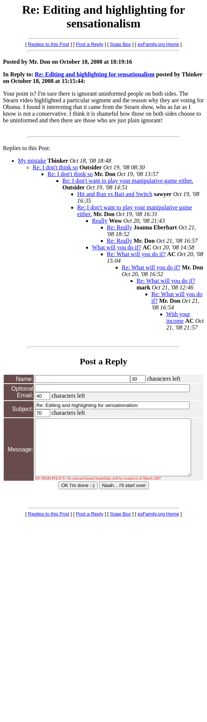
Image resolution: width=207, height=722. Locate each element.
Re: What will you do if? (136, 254)
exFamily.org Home (158, 44)
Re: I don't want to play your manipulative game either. (127, 181)
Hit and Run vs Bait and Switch (114, 194)
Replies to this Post (48, 44)
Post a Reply (90, 44)
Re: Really (119, 227)
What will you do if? (116, 247)
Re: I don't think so (55, 167)
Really (100, 221)
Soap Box (120, 44)
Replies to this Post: (26, 148)
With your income (178, 317)
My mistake (32, 161)
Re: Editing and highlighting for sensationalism (95, 74)
